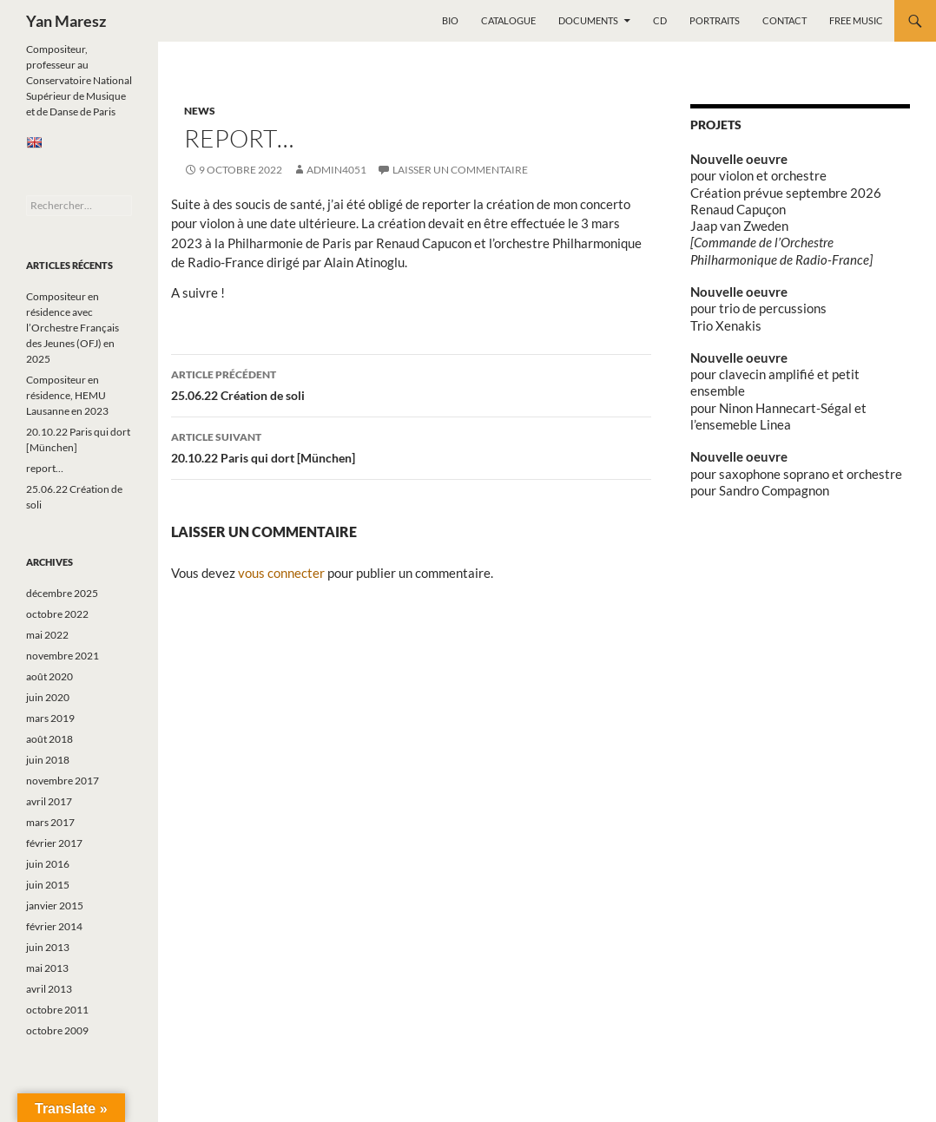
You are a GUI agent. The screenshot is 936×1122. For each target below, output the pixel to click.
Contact (784, 20)
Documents (588, 20)
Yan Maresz (66, 20)
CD (660, 20)
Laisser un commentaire (460, 169)
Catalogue (508, 20)
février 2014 (54, 926)
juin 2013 (47, 947)
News (199, 110)
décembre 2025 (62, 593)
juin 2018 (47, 759)
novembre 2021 (62, 655)
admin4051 (336, 169)
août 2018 (49, 738)
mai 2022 (47, 634)
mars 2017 (50, 822)
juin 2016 (47, 863)
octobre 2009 (57, 1030)
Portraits (714, 20)
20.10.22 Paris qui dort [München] (411, 446)
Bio (450, 20)
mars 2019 (50, 718)
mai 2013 (47, 967)
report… (44, 468)
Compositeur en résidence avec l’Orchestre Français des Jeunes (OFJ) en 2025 (72, 327)
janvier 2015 (54, 905)
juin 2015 (47, 884)
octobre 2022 (57, 613)
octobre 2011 (57, 1009)
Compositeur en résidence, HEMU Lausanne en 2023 (67, 395)
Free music (856, 20)
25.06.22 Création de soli (411, 383)
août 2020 (49, 676)
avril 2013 (49, 988)
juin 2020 (47, 697)
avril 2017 (49, 801)
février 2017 (54, 843)
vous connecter (281, 573)
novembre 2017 (62, 780)
